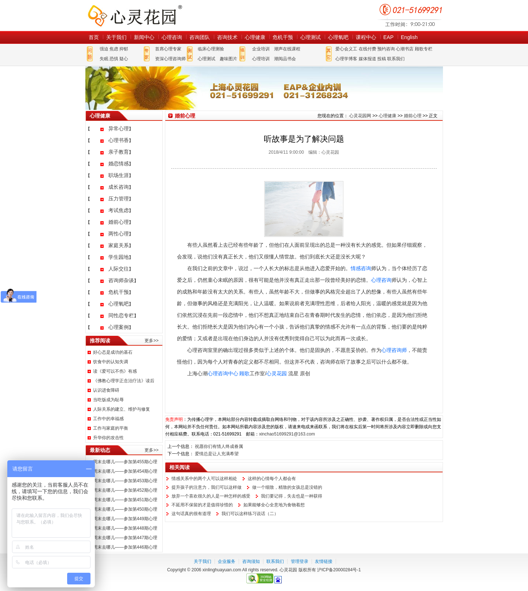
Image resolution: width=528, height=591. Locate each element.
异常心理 (118, 128)
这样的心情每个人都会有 (272, 478)
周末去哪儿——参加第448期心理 (125, 528)
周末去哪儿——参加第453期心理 (125, 480)
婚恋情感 (118, 163)
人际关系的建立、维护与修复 (121, 409)
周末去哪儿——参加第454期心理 (125, 471)
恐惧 (113, 58)
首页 (94, 37)
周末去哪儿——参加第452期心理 (125, 490)
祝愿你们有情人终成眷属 (219, 446)
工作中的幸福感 (108, 418)
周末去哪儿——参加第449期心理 (125, 518)
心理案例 (118, 327)
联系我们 (396, 58)
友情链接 (323, 561)
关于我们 (116, 37)
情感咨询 (361, 268)
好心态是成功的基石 (112, 352)
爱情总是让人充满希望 (217, 453)
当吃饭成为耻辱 (108, 399)
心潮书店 (404, 48)
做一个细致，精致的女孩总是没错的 (287, 487)
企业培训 (261, 48)
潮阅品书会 (285, 58)
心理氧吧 (338, 37)
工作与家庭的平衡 (110, 428)
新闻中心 (144, 37)
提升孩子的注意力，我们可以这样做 (206, 487)
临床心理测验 (211, 48)
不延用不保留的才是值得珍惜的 (202, 504)
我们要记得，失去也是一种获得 (291, 496)
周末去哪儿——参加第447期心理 (125, 537)
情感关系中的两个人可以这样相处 (204, 478)
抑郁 (123, 48)
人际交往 (118, 269)
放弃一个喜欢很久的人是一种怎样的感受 (210, 496)
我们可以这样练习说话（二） (249, 513)
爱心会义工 (346, 48)
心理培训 (261, 58)
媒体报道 (367, 58)
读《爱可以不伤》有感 (115, 371)
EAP (389, 37)
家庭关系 (118, 245)
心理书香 (118, 140)
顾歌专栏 (423, 48)
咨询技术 (227, 37)
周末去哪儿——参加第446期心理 (125, 547)
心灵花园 (276, 373)
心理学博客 (346, 58)
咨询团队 (199, 37)
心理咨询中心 (223, 373)
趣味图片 (228, 58)
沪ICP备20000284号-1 (339, 569)
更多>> (151, 340)
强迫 (104, 48)
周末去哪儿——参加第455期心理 (125, 461)
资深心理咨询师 (170, 58)
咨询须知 (251, 561)
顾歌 (244, 373)
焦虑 (113, 48)
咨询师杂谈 (121, 280)
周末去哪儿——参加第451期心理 (125, 499)
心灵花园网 (134, 15)
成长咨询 (118, 187)
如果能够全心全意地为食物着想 (274, 504)
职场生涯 (118, 175)
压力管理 (118, 199)
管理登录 (299, 561)
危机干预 (283, 37)
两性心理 (118, 234)
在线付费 (367, 48)
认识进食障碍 (106, 390)
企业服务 (226, 561)
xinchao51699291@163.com (287, 434)
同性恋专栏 (121, 315)
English (409, 37)
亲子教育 (118, 152)
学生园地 (118, 257)
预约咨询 (386, 48)
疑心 (123, 58)
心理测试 (310, 37)
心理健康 (255, 37)
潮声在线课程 (287, 48)
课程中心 (366, 37)
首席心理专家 (168, 48)
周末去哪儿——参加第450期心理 (125, 509)
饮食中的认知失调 (110, 361)
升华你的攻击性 (108, 437)
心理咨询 (172, 37)
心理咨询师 (394, 350)
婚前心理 (118, 222)
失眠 (104, 58)
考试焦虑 (118, 210)
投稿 (381, 58)
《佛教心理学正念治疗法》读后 (123, 380)
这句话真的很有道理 (191, 513)
